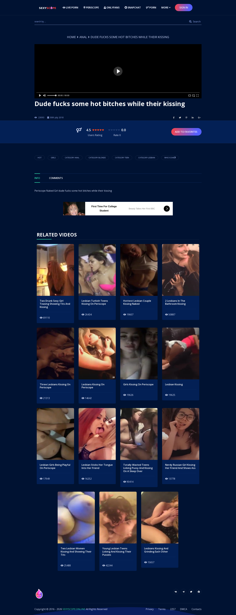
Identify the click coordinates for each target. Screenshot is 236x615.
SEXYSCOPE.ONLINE (74, 609)
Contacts (197, 609)
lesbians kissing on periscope (93, 386)
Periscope (91, 7)
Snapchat (133, 7)
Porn (151, 7)
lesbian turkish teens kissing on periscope (95, 302)
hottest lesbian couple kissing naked (137, 302)
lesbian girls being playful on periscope (55, 466)
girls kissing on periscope (138, 384)
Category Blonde (97, 157)
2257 (172, 609)
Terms (162, 609)
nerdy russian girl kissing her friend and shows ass (180, 466)
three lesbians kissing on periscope (55, 386)
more (164, 7)
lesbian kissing (174, 384)
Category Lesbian (146, 157)
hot (40, 157)
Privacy (150, 609)
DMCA (183, 609)
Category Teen (122, 157)
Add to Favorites (186, 131)
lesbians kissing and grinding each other (156, 550)
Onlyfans (112, 7)
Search (195, 21)
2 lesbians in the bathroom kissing (175, 302)
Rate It (117, 135)
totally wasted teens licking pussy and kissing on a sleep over (138, 468)
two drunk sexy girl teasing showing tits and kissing (55, 304)
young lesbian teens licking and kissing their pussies (116, 551)
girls (53, 157)
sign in (183, 7)
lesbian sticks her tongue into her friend (97, 466)
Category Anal (72, 157)
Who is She (170, 157)
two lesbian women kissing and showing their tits (76, 551)
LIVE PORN (70, 7)
